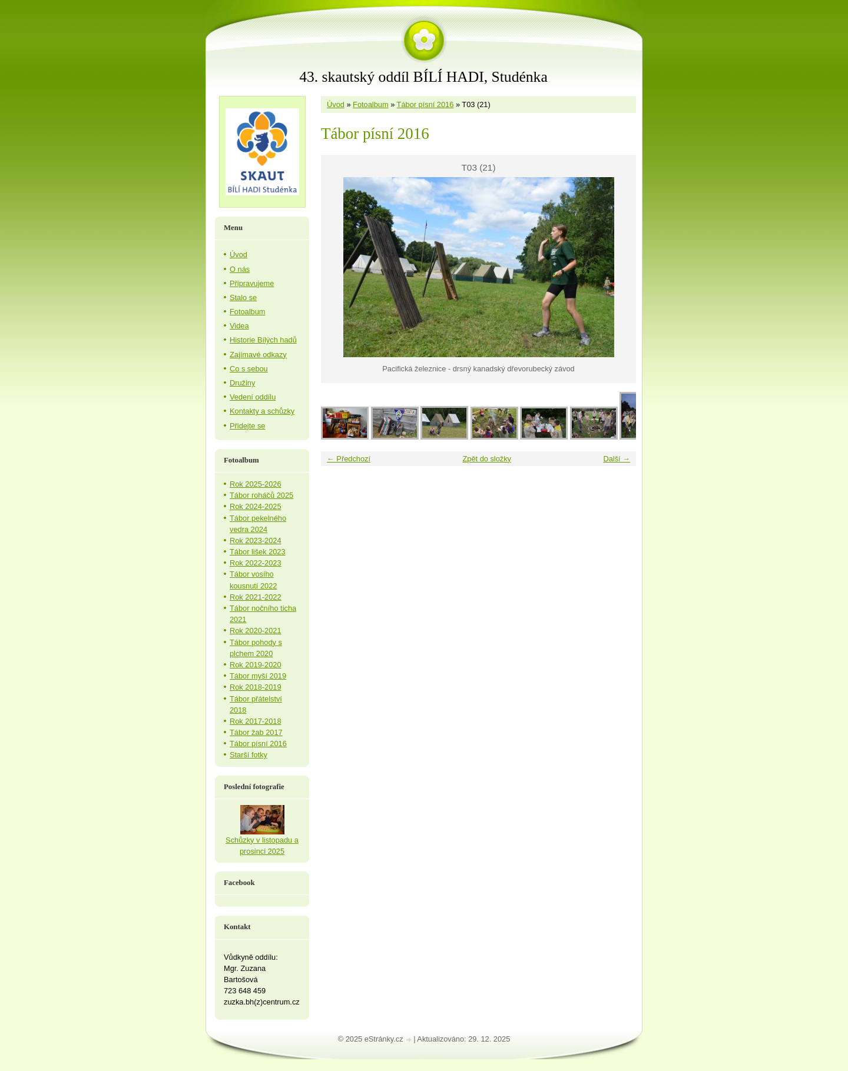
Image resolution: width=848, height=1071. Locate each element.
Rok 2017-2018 (255, 721)
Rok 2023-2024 (255, 540)
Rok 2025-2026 (255, 484)
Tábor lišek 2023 (258, 551)
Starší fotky (248, 754)
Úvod (335, 104)
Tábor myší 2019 (258, 675)
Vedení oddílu (253, 397)
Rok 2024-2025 (255, 506)
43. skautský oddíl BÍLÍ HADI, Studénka (423, 76)
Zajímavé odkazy (258, 354)
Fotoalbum (370, 104)
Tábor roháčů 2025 (261, 495)
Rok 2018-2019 (255, 687)
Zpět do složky (486, 458)
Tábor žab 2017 (256, 732)
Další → (616, 458)
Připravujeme (252, 283)
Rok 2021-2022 (255, 597)
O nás (240, 269)
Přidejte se (247, 425)
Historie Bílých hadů (263, 339)
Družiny (242, 382)
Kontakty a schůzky (262, 411)
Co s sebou (249, 368)
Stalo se (243, 297)
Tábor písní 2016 (425, 104)
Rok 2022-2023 (255, 562)
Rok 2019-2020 (255, 664)
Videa (239, 325)
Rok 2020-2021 (255, 630)
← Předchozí (348, 458)
